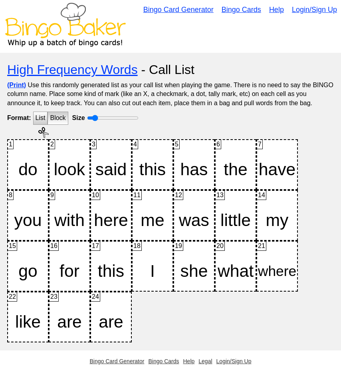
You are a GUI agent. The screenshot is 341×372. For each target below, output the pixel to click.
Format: (19, 117)
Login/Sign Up (314, 10)
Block (57, 117)
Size (78, 117)
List (41, 117)
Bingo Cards (241, 10)
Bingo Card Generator (178, 10)
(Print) (16, 85)
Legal (205, 361)
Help (276, 10)
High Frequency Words (72, 69)
